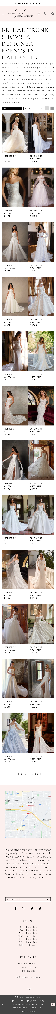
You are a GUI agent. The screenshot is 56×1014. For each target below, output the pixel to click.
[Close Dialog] (3, 1004)
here (33, 1011)
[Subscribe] (49, 899)
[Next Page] (41, 774)
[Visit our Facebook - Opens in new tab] (16, 909)
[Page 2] (21, 774)
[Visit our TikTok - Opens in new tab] (39, 909)
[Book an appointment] (28, 3)
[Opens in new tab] (28, 814)
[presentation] (15, 133)
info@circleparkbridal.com (28, 978)
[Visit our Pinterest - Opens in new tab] (32, 909)
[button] (12, 108)
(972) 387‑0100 (28, 971)
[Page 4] (28, 774)
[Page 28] (37, 774)
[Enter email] (28, 899)
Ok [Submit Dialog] (53, 1004)
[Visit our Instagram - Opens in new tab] (23, 909)
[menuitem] (38, 14)
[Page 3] (25, 774)
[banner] (20, 13)
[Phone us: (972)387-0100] (45, 14)
